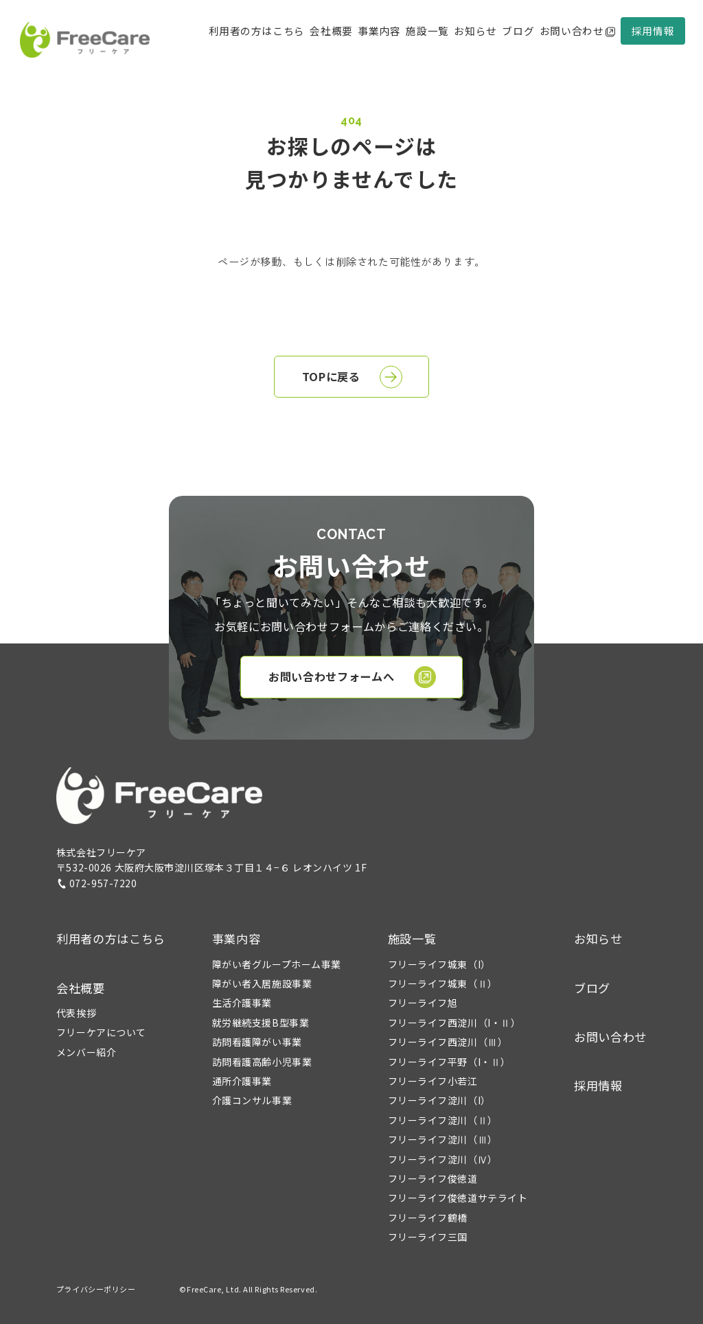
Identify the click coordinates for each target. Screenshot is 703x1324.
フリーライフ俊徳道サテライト (458, 1198)
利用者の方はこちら (257, 30)
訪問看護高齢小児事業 (262, 1062)
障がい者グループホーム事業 (276, 964)
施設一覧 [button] (412, 938)
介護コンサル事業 (252, 1100)
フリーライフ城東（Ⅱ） (443, 983)
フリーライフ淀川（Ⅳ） (443, 1159)
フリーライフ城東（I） (439, 964)
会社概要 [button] (331, 30)
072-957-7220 (96, 883)
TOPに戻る (352, 377)
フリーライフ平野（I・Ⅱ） (449, 1062)
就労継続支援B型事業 (261, 1022)
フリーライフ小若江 (433, 1081)
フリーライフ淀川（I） (439, 1100)
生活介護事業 (242, 1002)
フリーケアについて (101, 1032)
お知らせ (475, 30)
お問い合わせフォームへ (352, 677)
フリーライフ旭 (423, 1002)
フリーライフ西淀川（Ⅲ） (448, 1042)
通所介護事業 (242, 1081)
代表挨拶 (76, 1013)
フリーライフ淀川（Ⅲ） (443, 1139)
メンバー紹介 (86, 1052)
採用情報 (653, 30)
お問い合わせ (577, 30)
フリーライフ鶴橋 (428, 1217)
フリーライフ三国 (428, 1237)
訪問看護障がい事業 (257, 1042)
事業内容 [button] (236, 938)
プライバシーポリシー (96, 1288)
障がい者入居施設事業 (262, 983)
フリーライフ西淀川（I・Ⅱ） (454, 1022)
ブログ (518, 30)
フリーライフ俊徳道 (433, 1178)
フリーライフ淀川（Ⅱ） (443, 1120)
